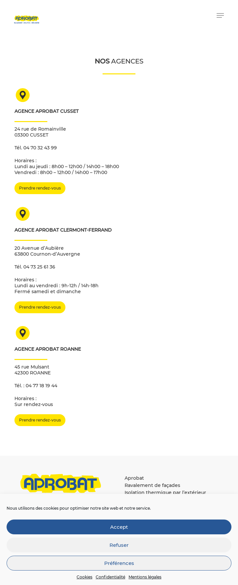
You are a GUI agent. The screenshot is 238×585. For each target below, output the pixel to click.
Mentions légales (145, 576)
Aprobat (134, 478)
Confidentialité (110, 576)
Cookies (84, 576)
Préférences (119, 563)
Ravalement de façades (152, 485)
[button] (220, 15)
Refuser (119, 545)
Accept (119, 527)
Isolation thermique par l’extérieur (165, 493)
